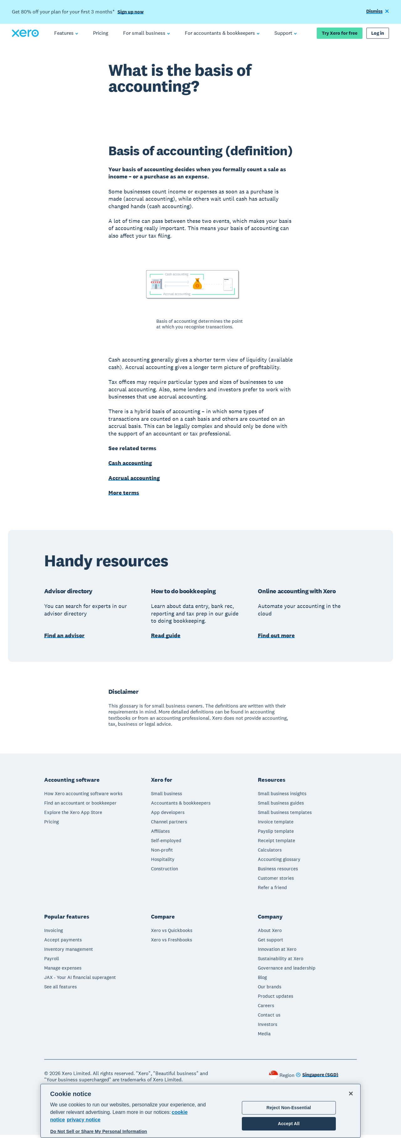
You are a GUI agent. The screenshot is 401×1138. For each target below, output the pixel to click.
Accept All (288, 1123)
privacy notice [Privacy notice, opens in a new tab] (84, 1119)
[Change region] (317, 1078)
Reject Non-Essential (289, 1107)
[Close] (351, 1093)
